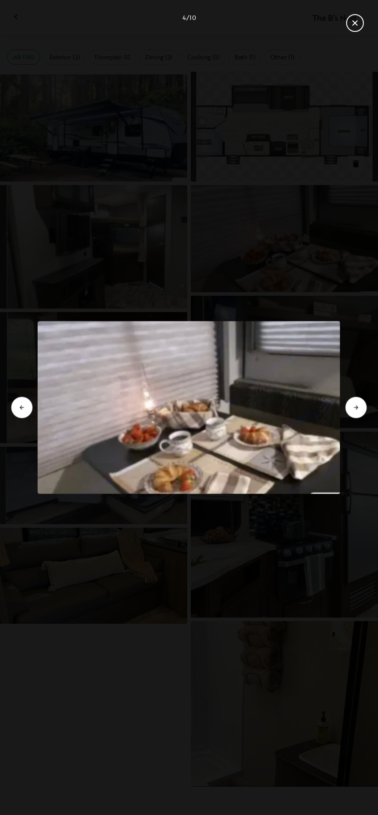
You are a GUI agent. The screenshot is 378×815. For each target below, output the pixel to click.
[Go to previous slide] (21, 407)
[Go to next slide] (356, 407)
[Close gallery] (355, 23)
